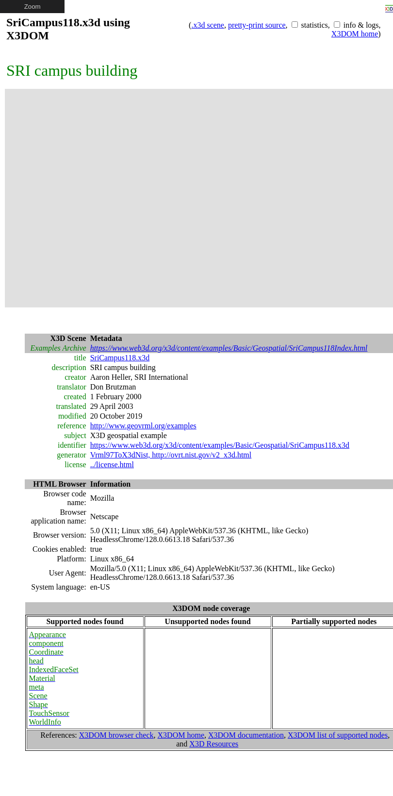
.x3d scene (207, 25)
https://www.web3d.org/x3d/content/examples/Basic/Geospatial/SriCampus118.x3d (219, 445)
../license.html (112, 464)
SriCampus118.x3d (120, 358)
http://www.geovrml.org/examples (143, 426)
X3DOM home (354, 34)
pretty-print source (257, 25)
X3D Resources (213, 744)
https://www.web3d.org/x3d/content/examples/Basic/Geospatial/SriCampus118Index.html (229, 348)
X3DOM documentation (246, 735)
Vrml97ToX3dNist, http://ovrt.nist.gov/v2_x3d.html (171, 455)
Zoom (32, 6)
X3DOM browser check (116, 735)
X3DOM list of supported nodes (338, 735)
